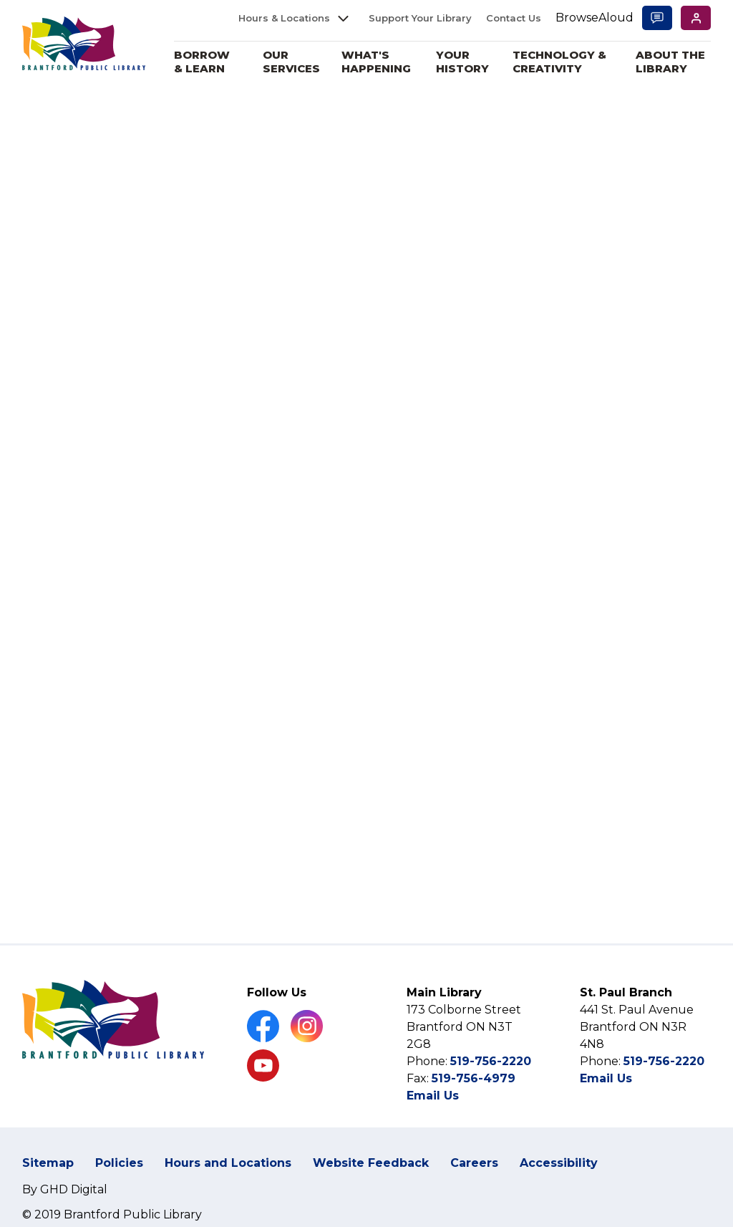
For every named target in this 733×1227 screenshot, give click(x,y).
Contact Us (513, 18)
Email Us (433, 1095)
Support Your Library (420, 18)
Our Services (295, 62)
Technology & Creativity (561, 62)
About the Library (671, 62)
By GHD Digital (64, 1189)
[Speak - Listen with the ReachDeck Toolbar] (594, 18)
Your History (466, 62)
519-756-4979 (473, 1078)
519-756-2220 (490, 1061)
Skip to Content (0, 0)
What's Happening (380, 62)
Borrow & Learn (208, 62)
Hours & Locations (284, 18)
